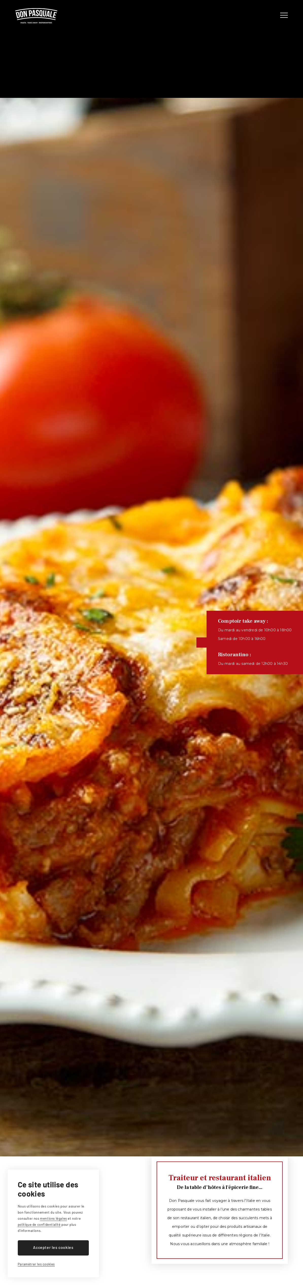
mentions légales (53, 1218)
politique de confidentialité (39, 1224)
